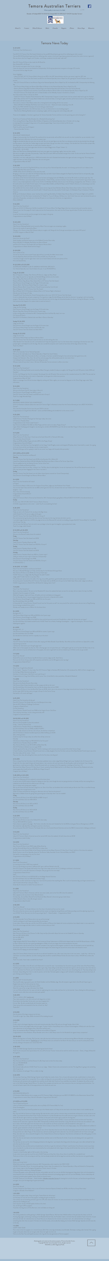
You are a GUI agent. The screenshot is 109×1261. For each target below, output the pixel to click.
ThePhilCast (34, 1041)
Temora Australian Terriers (54, 6)
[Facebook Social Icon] (89, 6)
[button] (37, 28)
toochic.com (30, 997)
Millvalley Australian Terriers (51, 1178)
